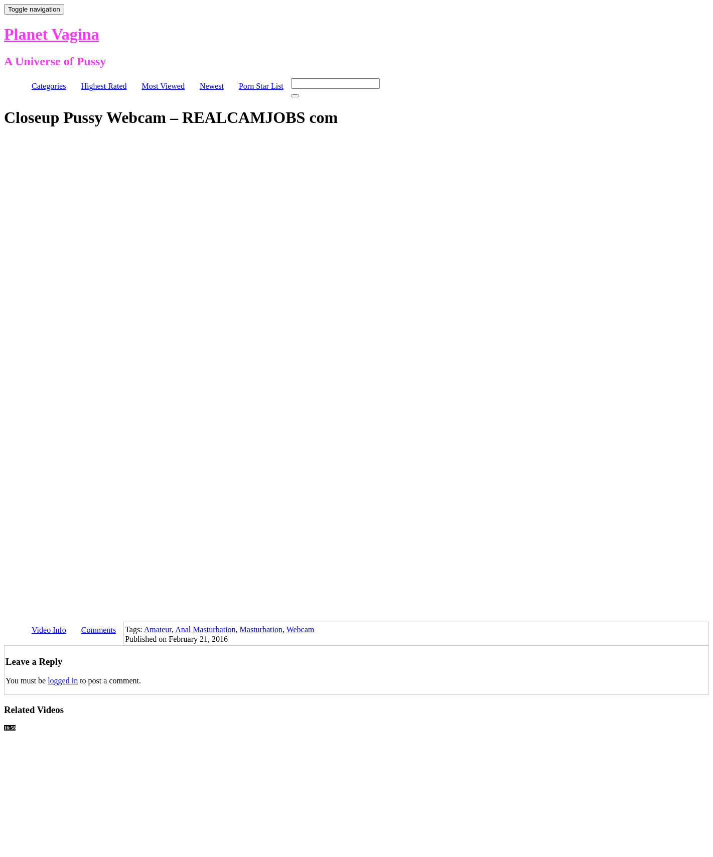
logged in (63, 680)
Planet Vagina (51, 34)
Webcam (301, 629)
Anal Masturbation (205, 629)
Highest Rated (103, 86)
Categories (49, 86)
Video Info (49, 630)
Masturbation (261, 629)
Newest (212, 86)
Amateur (158, 629)
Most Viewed (163, 86)
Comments (98, 630)
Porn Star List (261, 86)
